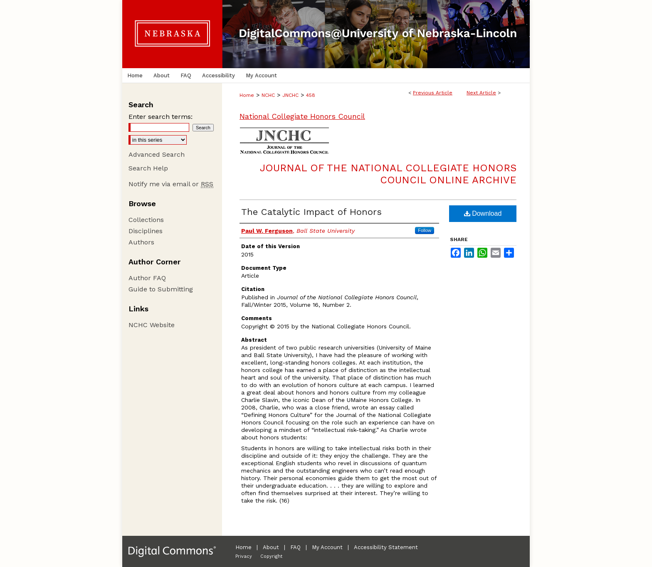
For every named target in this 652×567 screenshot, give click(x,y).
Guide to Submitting (160, 289)
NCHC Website (151, 325)
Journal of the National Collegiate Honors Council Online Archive (388, 174)
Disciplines (145, 231)
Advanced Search (156, 154)
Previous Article (432, 93)
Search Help (148, 168)
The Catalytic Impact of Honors (311, 212)
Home (247, 95)
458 (310, 95)
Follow (424, 230)
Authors (141, 242)
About (271, 547)
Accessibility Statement (386, 547)
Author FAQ (147, 278)
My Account (327, 547)
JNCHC (290, 95)
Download (483, 213)
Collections (146, 220)
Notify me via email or (170, 184)
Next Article (481, 93)
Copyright (271, 556)
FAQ (295, 547)
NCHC (268, 95)
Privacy (243, 556)
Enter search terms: (160, 117)
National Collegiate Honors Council (302, 116)
